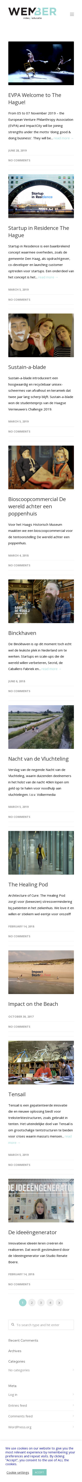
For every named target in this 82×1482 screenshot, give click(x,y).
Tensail (17, 1094)
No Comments (19, 160)
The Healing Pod (28, 884)
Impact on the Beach (33, 1003)
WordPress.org (19, 1427)
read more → (64, 138)
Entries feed (17, 1405)
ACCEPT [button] (39, 1472)
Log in (12, 1394)
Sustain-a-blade (27, 366)
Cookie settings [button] (18, 1472)
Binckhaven (22, 632)
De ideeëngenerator (32, 1232)
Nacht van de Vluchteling (38, 758)
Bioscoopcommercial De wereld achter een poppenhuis (37, 506)
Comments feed (20, 1416)
